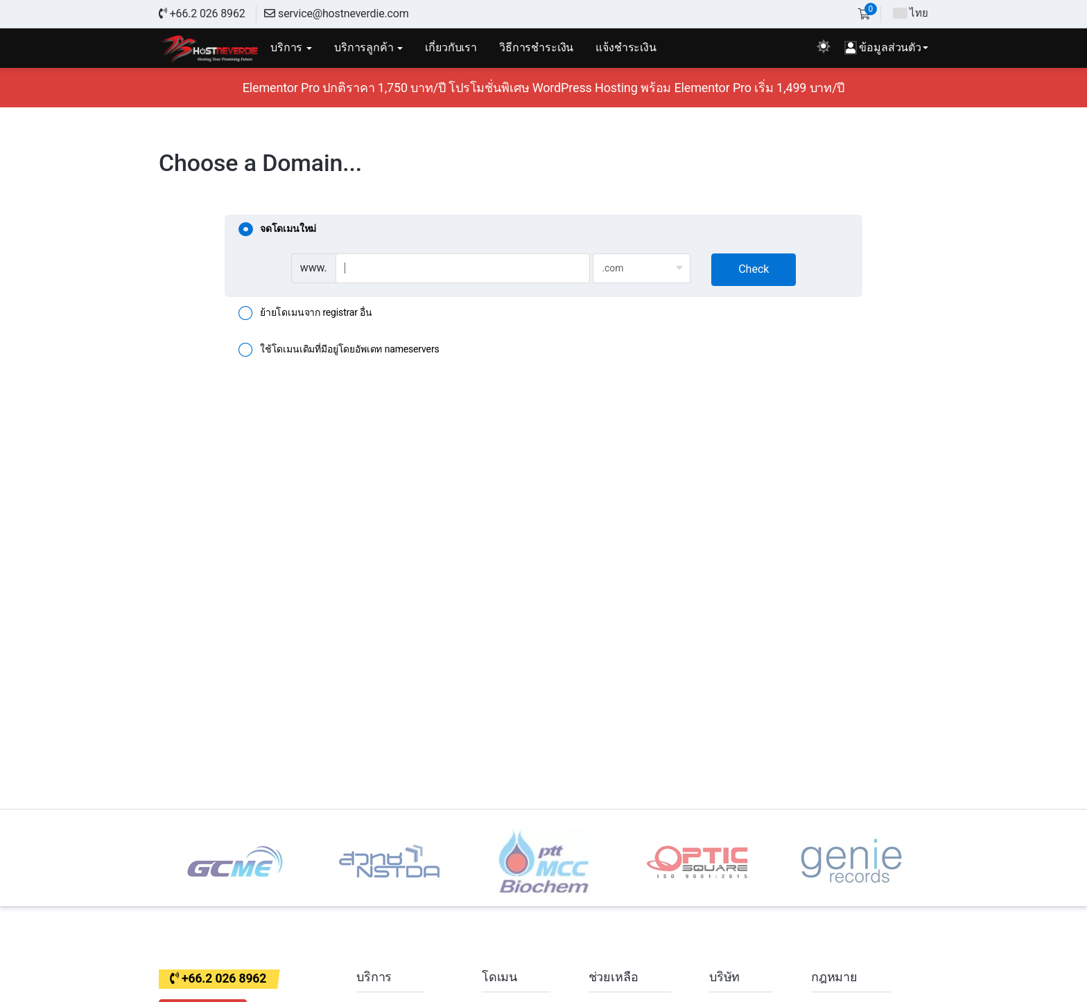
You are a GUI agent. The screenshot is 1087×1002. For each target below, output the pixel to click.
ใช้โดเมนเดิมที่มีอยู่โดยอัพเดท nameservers (339, 350)
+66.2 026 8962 (202, 13)
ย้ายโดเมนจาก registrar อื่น (305, 314)
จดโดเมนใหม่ (277, 230)
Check (753, 269)
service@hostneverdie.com (336, 13)
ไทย (910, 13)
